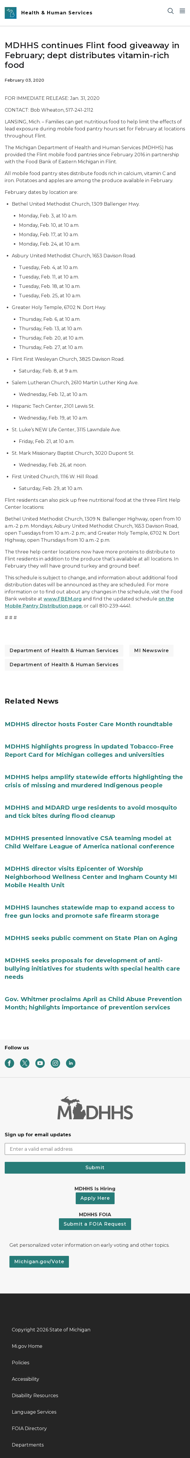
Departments (28, 1445)
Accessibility (25, 1379)
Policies (20, 1362)
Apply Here (95, 1198)
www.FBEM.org (63, 599)
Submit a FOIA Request (95, 1224)
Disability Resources (35, 1395)
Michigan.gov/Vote (39, 1261)
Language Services (34, 1412)
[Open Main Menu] (182, 10)
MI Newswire (151, 650)
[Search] (170, 10)
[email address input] (95, 1149)
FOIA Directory (29, 1428)
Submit (95, 1167)
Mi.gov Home (27, 1346)
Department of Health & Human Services (64, 650)
